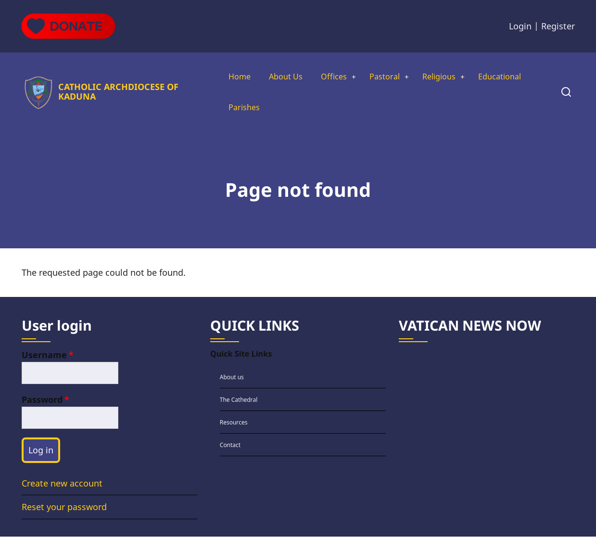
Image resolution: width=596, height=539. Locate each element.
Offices (333, 77)
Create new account (62, 485)
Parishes (237, 109)
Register (558, 26)
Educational (512, 77)
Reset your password (64, 509)
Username (44, 357)
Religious (446, 77)
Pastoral (387, 77)
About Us (282, 77)
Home (232, 77)
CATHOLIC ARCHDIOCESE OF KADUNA (116, 92)
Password (42, 402)
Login (520, 26)
